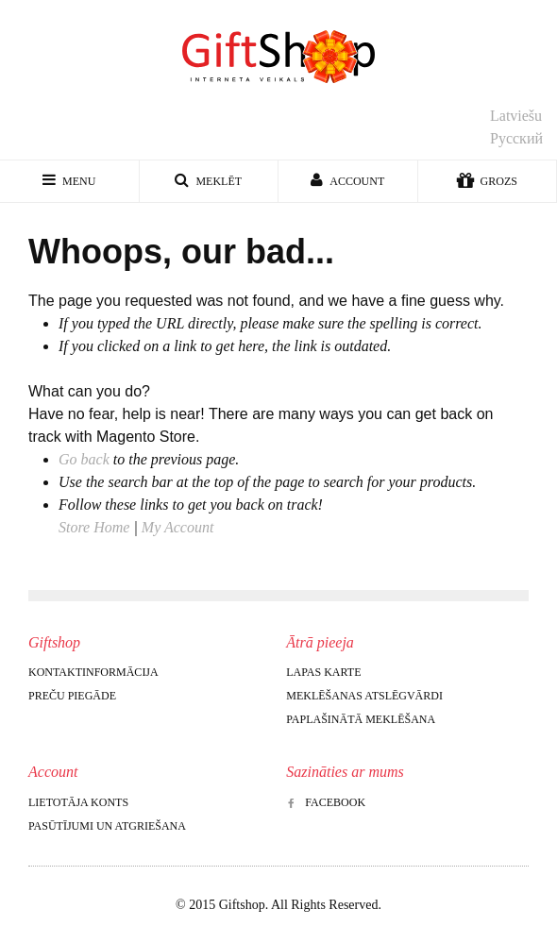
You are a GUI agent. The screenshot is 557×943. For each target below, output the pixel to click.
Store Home (94, 527)
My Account (178, 527)
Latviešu (516, 116)
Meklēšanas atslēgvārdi (364, 695)
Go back (84, 459)
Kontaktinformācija (93, 672)
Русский (516, 138)
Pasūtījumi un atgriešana (107, 826)
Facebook (325, 802)
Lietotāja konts (78, 802)
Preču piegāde (72, 695)
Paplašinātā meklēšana (360, 719)
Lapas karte (323, 672)
